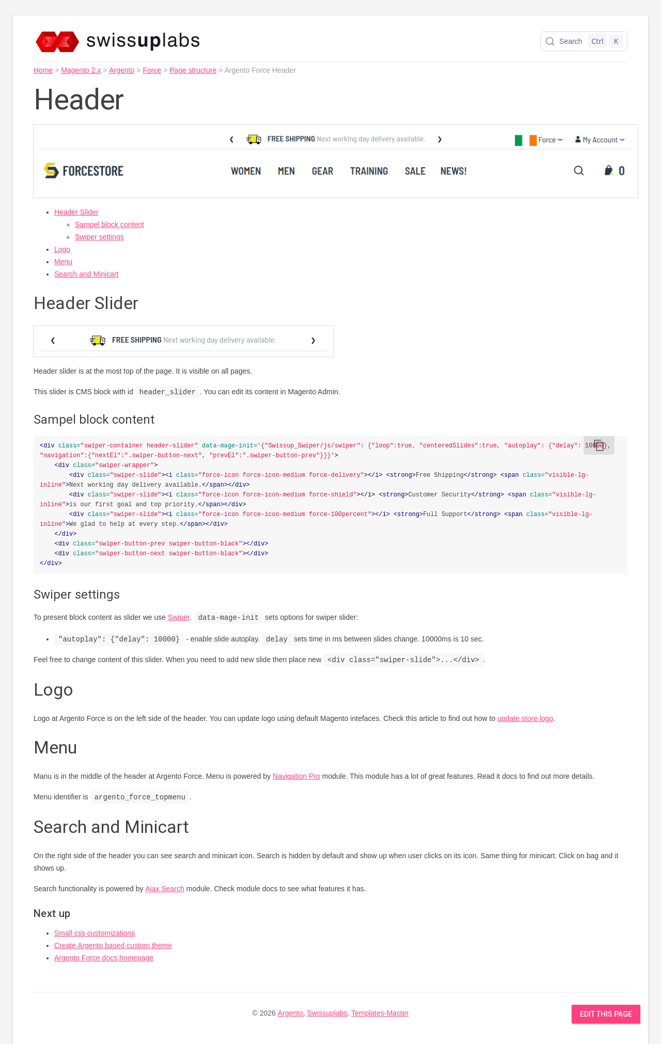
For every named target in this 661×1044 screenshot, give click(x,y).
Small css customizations (94, 933)
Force (152, 70)
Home (43, 70)
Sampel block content (109, 224)
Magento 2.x (81, 70)
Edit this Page (606, 1014)
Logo (62, 249)
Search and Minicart (86, 274)
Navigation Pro (296, 776)
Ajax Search (164, 889)
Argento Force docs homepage (103, 958)
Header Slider (76, 212)
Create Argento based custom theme (113, 945)
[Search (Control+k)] (583, 41)
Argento (121, 70)
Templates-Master (379, 1013)
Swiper (179, 618)
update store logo (525, 718)
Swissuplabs (327, 1013)
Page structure (192, 70)
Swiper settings (99, 237)
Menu (63, 262)
